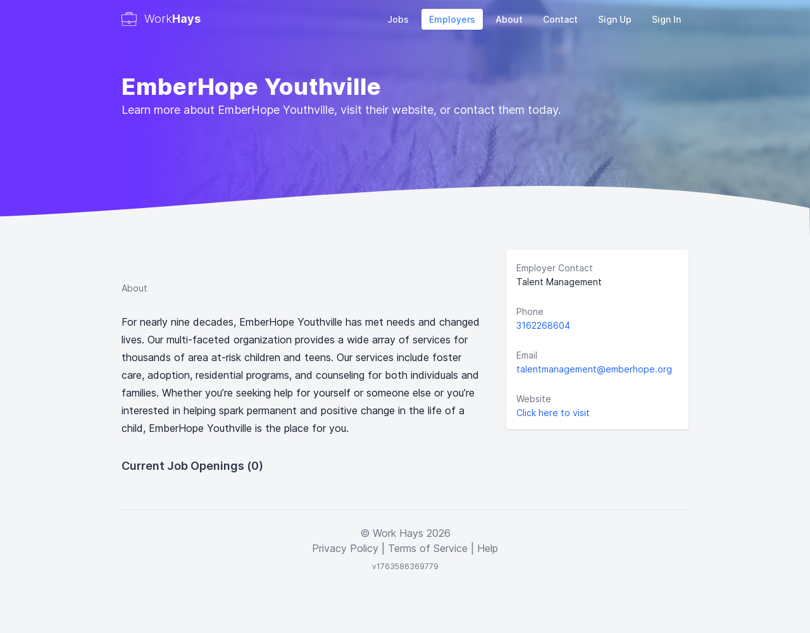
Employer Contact (554, 267)
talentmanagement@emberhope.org (594, 369)
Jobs (398, 19)
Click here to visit (553, 412)
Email (526, 355)
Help (487, 548)
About (509, 19)
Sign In (666, 19)
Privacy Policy (345, 548)
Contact (560, 19)
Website (533, 398)
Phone (530, 311)
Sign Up (615, 19)
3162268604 (543, 325)
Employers (452, 19)
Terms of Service (428, 548)
